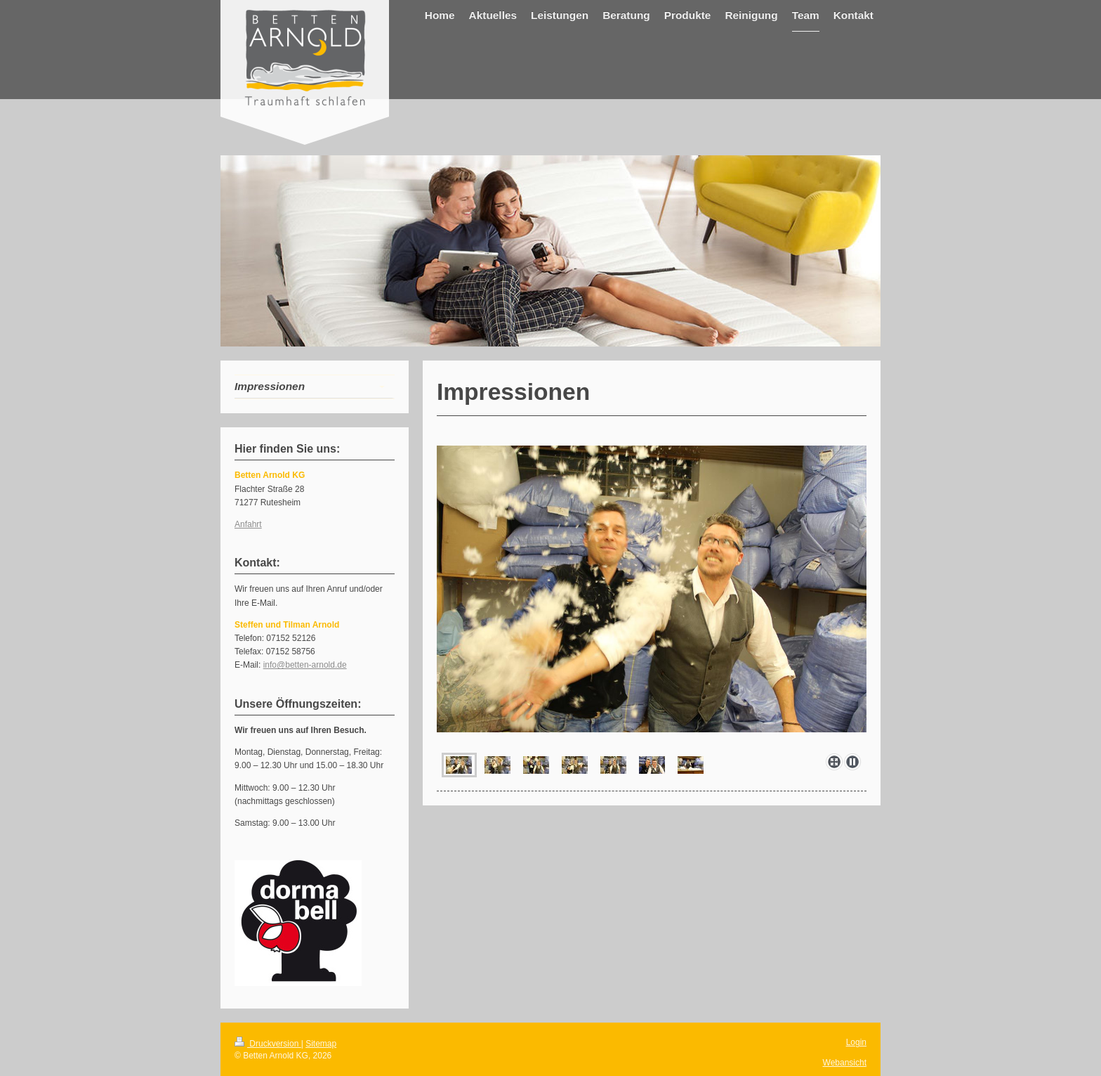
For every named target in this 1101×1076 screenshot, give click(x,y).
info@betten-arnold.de (305, 665)
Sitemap (320, 1044)
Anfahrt (248, 524)
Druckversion (268, 1044)
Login (856, 1042)
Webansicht (844, 1063)
